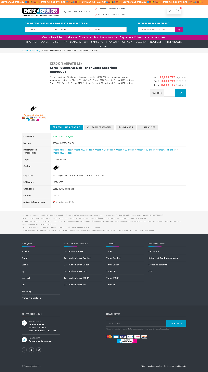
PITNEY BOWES (173, 41)
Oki (23, 284)
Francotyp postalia (31, 298)
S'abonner (176, 323)
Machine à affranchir (105, 37)
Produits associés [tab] (99, 127)
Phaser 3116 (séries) (62, 149)
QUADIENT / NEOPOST (148, 41)
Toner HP (110, 284)
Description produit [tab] (66, 127)
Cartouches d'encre (73, 251)
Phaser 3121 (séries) (104, 149)
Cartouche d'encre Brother (77, 258)
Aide (143, 366)
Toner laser (85, 37)
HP (65, 41)
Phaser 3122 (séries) (124, 149)
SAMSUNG (97, 41)
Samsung (26, 291)
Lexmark (26, 278)
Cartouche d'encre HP (75, 284)
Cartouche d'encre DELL (76, 271)
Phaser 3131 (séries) (166, 149)
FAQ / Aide (153, 251)
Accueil (25, 51)
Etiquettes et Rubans (131, 37)
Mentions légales (154, 366)
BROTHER (31, 41)
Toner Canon (112, 264)
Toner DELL (111, 271)
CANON (45, 41)
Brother (25, 251)
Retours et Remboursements (163, 258)
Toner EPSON (112, 278)
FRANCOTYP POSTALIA (119, 41)
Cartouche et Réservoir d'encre (59, 37)
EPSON (56, 41)
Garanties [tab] (147, 127)
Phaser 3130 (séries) (145, 149)
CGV (150, 271)
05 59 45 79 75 (36, 324)
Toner (109, 251)
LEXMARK (75, 41)
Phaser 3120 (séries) (83, 149)
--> (42, 29)
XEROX (35, 51)
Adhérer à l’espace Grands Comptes (111, 14)
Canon (25, 258)
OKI (86, 41)
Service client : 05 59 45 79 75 (77, 11)
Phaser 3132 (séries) (62, 152)
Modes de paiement (158, 264)
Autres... (104, 46)
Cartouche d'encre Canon (76, 264)
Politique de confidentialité (175, 366)
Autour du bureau (155, 37)
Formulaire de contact (40, 341)
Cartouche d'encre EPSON (77, 278)
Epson (25, 264)
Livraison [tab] (126, 127)
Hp (23, 271)
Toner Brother (113, 258)
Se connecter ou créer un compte (110, 9)
